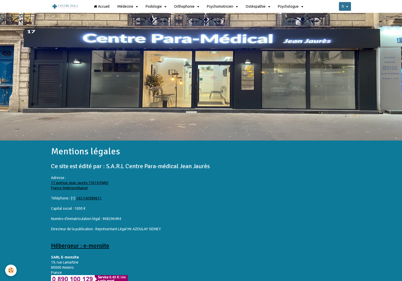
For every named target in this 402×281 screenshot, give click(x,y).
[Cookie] (11, 270)
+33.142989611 (89, 198)
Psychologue (288, 6)
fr (343, 6)
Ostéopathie (256, 6)
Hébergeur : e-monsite (80, 245)
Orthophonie (184, 6)
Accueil (102, 6)
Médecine (125, 6)
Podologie (154, 6)
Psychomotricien (220, 6)
